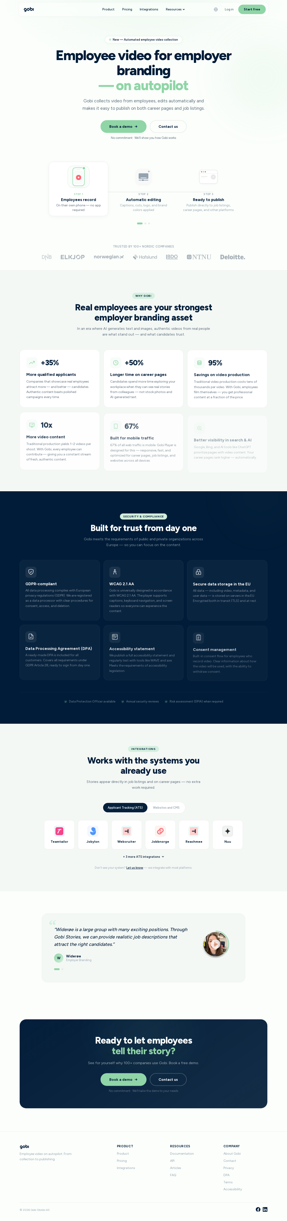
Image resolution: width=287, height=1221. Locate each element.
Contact (229, 1161)
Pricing (127, 9)
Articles (175, 1168)
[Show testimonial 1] (57, 972)
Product (108, 9)
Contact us (168, 126)
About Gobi (232, 1154)
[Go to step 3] (149, 223)
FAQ (173, 1175)
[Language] (216, 9)
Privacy (228, 1168)
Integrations (149, 9)
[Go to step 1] (140, 223)
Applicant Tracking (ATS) (125, 812)
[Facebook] (258, 1210)
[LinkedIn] (265, 1210)
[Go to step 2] (145, 223)
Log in (229, 9)
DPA (226, 1175)
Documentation (182, 1154)
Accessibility (232, 1189)
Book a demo (123, 126)
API (172, 1161)
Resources (175, 9)
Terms (228, 1182)
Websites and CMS (166, 812)
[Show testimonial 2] (62, 972)
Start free (252, 9)
